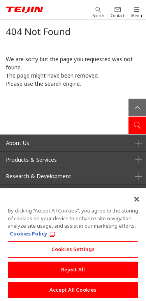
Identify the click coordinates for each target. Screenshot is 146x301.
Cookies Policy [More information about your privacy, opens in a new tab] (28, 235)
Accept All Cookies (73, 292)
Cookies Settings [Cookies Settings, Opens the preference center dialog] (73, 251)
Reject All (73, 271)
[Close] (136, 201)
